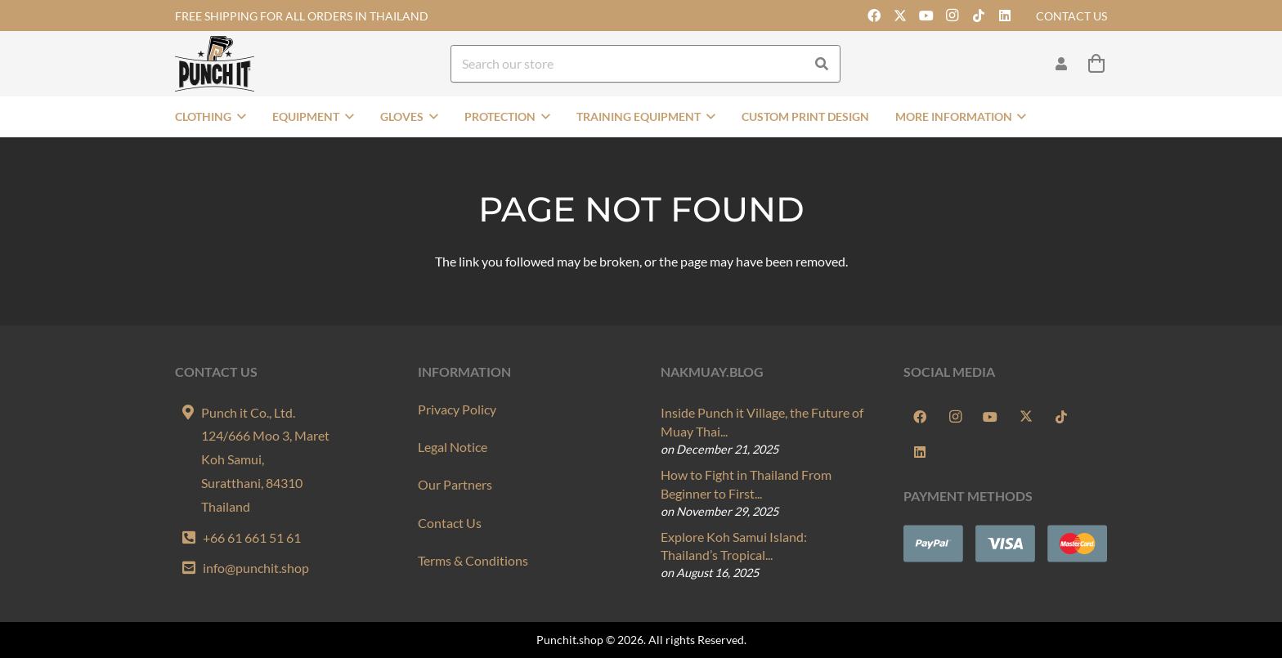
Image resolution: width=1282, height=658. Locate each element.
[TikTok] (979, 15)
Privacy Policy (457, 409)
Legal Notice (452, 446)
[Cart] (1096, 63)
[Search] (822, 64)
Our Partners (455, 484)
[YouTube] (926, 15)
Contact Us (450, 522)
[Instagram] (952, 15)
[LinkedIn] (1005, 15)
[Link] (1061, 63)
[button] (238, 116)
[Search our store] (645, 64)
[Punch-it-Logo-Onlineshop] (214, 64)
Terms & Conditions (473, 560)
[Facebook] (874, 15)
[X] (900, 15)
